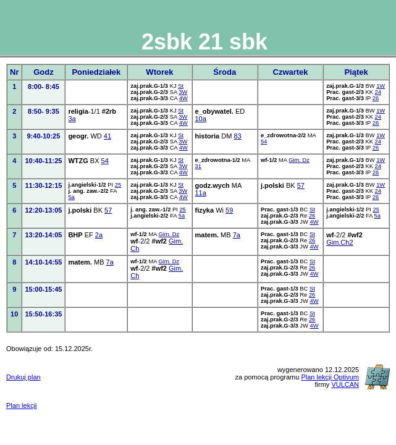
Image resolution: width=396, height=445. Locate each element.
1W (380, 86)
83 (237, 136)
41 (107, 136)
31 (198, 166)
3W (183, 92)
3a (71, 118)
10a (200, 118)
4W (183, 98)
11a (200, 193)
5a (71, 197)
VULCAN (345, 384)
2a (99, 235)
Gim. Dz (299, 160)
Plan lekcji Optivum (330, 377)
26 (376, 98)
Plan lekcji (21, 405)
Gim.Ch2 (339, 242)
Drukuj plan (23, 377)
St (180, 86)
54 (264, 141)
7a (236, 235)
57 (301, 185)
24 (378, 92)
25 (118, 185)
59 (229, 210)
